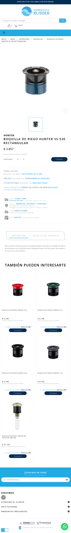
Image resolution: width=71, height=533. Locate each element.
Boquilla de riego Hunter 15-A (14, 373)
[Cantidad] (20, 159)
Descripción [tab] (18, 235)
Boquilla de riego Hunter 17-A (50, 373)
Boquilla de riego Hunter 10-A (14, 310)
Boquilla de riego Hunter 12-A (50, 310)
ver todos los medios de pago (14, 190)
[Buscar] (33, 20)
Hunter (9, 135)
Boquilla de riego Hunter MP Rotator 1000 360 (14, 437)
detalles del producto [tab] (46, 236)
